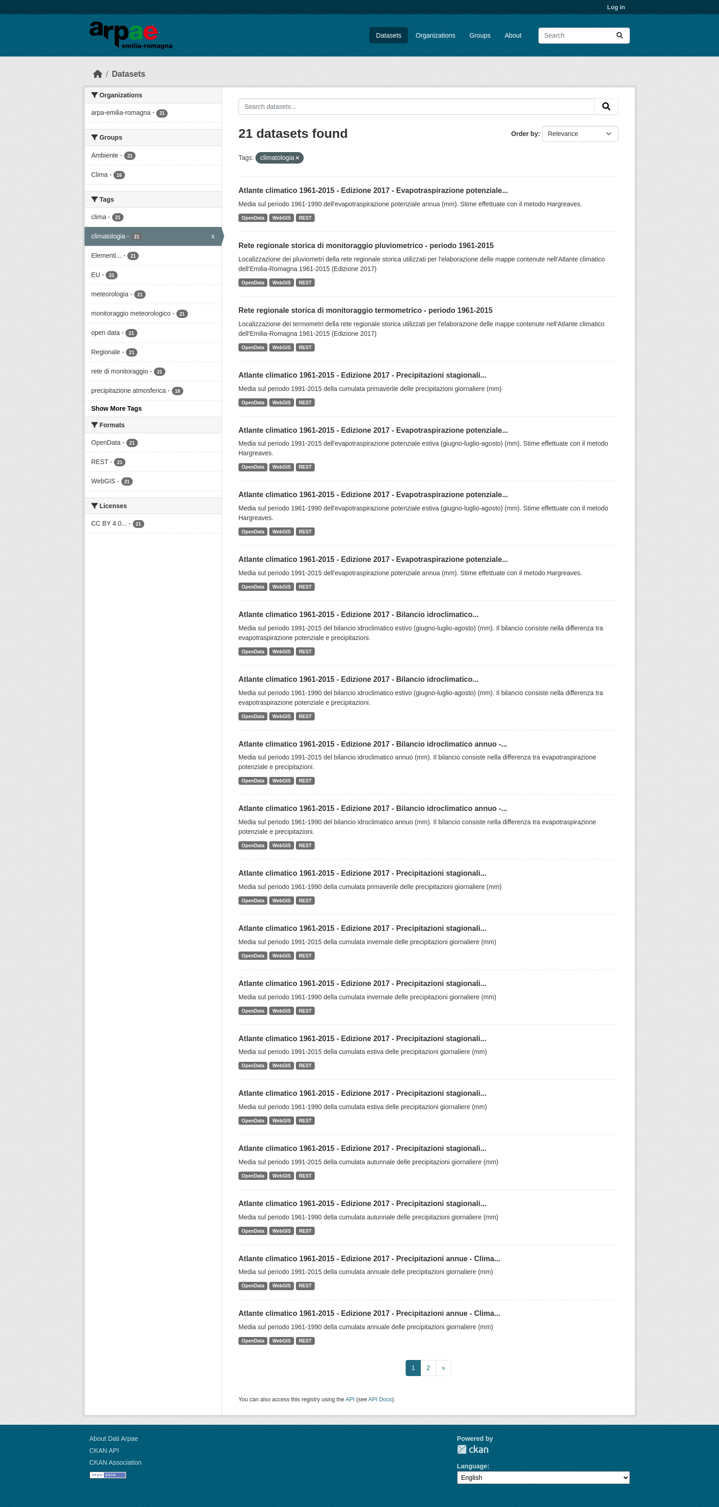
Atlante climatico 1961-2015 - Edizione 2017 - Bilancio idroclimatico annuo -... (372, 744)
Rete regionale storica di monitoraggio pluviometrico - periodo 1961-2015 (366, 245)
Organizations (435, 35)
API (350, 1399)
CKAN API (104, 1450)
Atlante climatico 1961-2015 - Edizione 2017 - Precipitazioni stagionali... (362, 375)
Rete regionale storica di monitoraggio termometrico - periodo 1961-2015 (365, 310)
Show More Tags (116, 408)
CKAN (472, 1449)
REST (305, 218)
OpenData (253, 218)
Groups (480, 35)
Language (472, 1466)
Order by (524, 133)
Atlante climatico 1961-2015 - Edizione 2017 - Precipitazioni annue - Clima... (369, 1259)
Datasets (389, 35)
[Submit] (620, 36)
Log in (616, 7)
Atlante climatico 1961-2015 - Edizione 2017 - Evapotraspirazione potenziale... (373, 190)
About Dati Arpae (114, 1438)
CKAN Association (116, 1462)
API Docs (380, 1399)
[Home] (97, 74)
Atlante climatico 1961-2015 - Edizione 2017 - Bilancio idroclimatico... (358, 614)
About (513, 35)
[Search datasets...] (584, 36)
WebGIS (281, 218)
